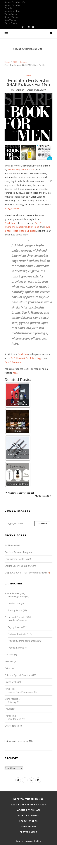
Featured (9, 661)
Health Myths (11, 681)
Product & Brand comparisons (23, 640)
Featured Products (17, 634)
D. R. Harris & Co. (20, 357)
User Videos (10, 20)
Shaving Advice (15, 610)
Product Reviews (16, 647)
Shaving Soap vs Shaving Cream (20, 565)
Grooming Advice (16, 596)
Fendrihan (19, 89)
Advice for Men (12, 593)
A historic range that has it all (21, 492)
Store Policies (11, 698)
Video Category (12, 14)
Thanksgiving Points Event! (18, 558)
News (28, 75)
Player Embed (11, 23)
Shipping (12, 702)
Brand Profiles (15, 620)
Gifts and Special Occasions (18, 675)
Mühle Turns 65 (42, 495)
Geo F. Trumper (13, 361)
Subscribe (42, 523)
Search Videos (11, 17)
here (15, 372)
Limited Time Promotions (20, 692)
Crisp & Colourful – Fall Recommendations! (27, 572)
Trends (8, 715)
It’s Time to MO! (12, 545)
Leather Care (14, 603)
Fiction (8, 668)
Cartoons (9, 654)
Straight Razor (12, 208)
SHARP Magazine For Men (21, 169)
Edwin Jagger (37, 357)
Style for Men (14, 718)
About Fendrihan (12, 11)
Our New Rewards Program (18, 552)
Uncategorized (12, 725)
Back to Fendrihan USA (15, 2)
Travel (8, 708)
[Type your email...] (19, 523)
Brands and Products (15, 617)
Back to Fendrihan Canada (28, 804)
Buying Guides (15, 627)
